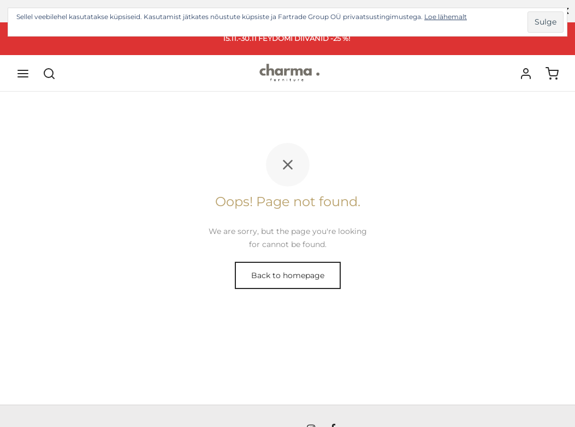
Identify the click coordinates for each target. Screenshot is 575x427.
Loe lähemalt (445, 17)
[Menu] (22, 73)
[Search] (49, 73)
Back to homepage (287, 275)
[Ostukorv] (552, 73)
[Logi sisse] (525, 73)
